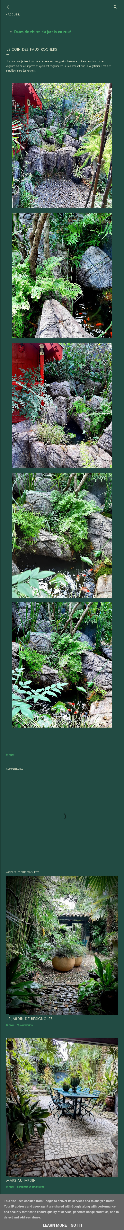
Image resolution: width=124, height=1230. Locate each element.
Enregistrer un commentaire (30, 1186)
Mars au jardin (21, 1180)
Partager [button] (10, 754)
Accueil (14, 14)
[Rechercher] (115, 6)
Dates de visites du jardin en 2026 (42, 31)
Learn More (55, 1225)
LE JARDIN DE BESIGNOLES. (29, 1018)
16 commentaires (24, 1025)
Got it (77, 1225)
